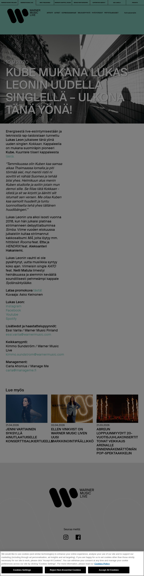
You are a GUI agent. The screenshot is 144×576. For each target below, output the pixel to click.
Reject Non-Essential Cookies (65, 570)
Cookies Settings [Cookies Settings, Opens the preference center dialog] (22, 570)
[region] (72, 563)
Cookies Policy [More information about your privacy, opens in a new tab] (102, 564)
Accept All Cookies (109, 570)
